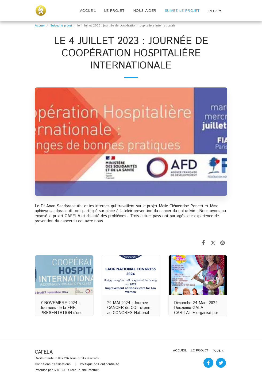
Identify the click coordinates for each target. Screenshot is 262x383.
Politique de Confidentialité (99, 364)
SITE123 (59, 370)
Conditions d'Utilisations (53, 364)
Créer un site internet (83, 370)
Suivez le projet (61, 25)
